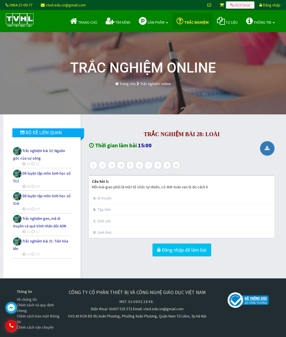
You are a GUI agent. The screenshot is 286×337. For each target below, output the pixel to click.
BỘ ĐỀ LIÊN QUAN (41, 132)
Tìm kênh (118, 21)
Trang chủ (83, 21)
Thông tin (260, 21)
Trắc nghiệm (193, 21)
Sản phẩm (153, 21)
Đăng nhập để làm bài (181, 250)
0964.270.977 (34, 325)
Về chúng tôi (27, 299)
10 (176, 165)
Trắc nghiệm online (155, 83)
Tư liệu (227, 21)
